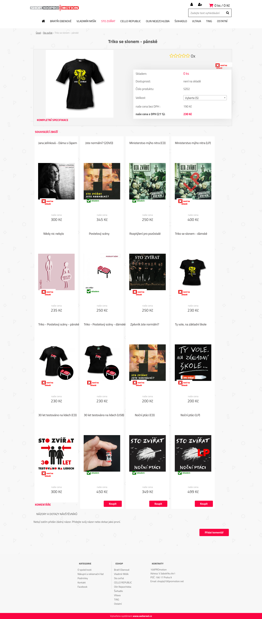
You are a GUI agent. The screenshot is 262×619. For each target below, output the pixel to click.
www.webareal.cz (142, 616)
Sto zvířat (108, 21)
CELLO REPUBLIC (130, 21)
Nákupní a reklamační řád (90, 574)
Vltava (196, 21)
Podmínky (82, 578)
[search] (227, 13)
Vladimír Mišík (86, 21)
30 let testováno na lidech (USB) (104, 415)
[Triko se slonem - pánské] (79, 51)
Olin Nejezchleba (157, 21)
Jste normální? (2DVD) (99, 143)
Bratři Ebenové (60, 21)
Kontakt (81, 582)
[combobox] (205, 98)
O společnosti (84, 570)
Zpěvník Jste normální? (144, 325)
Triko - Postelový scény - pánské (58, 325)
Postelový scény (99, 234)
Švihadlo (181, 21)
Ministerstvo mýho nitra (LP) (193, 143)
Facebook (82, 587)
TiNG (209, 21)
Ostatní (222, 21)
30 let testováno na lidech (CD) (57, 415)
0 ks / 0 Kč (222, 5)
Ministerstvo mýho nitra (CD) (147, 143)
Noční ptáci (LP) (190, 415)
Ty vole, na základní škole (191, 325)
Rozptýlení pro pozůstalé (145, 234)
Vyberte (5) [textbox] (192, 98)
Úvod (38, 33)
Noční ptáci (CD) (145, 415)
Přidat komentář (213, 532)
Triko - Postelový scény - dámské (105, 325)
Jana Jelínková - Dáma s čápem (57, 143)
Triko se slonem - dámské (191, 234)
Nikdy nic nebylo (53, 234)
